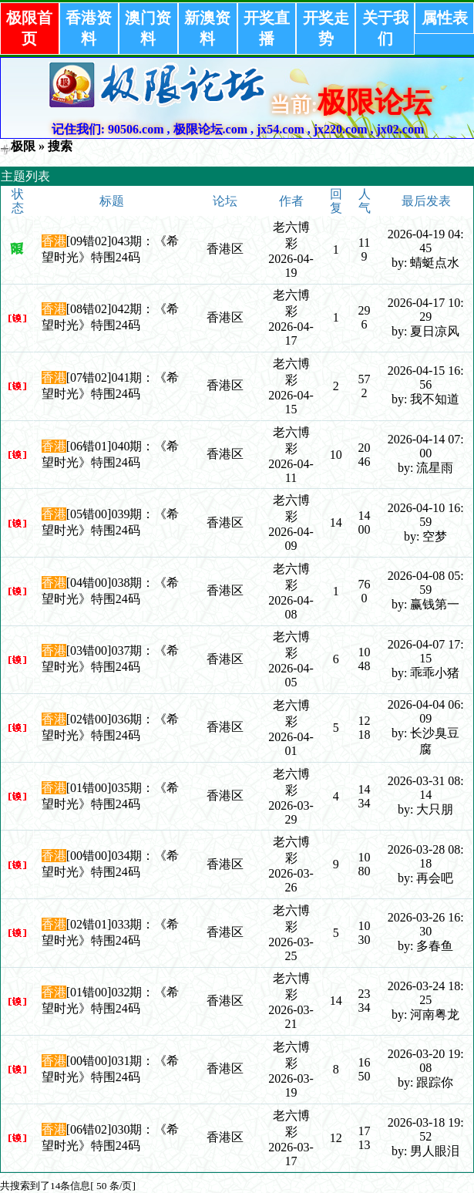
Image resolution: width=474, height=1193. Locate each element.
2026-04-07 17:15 (426, 651)
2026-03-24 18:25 (426, 992)
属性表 (445, 17)
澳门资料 (148, 28)
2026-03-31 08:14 (426, 787)
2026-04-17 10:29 (426, 309)
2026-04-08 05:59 (426, 582)
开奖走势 (326, 28)
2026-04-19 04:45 (426, 240)
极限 (23, 146)
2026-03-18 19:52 (426, 1129)
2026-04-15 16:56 (426, 377)
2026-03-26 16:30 (426, 924)
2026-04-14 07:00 (426, 446)
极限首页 (29, 28)
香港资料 (89, 28)
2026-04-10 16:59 (426, 514)
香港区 (225, 248)
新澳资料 (207, 28)
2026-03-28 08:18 (426, 856)
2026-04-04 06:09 (426, 711)
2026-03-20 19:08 (426, 1060)
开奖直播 (267, 28)
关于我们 (385, 28)
